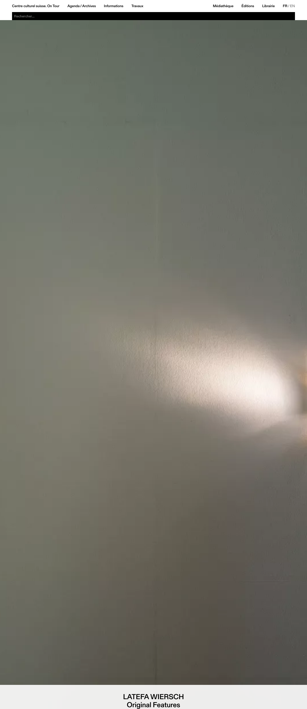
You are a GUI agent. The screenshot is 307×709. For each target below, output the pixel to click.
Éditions (247, 6)
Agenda (73, 6)
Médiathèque (223, 6)
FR (285, 6)
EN (292, 6)
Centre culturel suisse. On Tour (35, 6)
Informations (113, 6)
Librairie (268, 6)
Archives (89, 6)
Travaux (137, 6)
